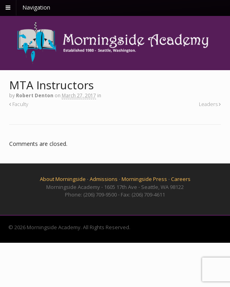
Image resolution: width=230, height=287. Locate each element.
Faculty (18, 104)
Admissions (104, 179)
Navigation (36, 7)
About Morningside (63, 179)
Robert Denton (34, 95)
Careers (181, 179)
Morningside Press (144, 179)
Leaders (210, 104)
